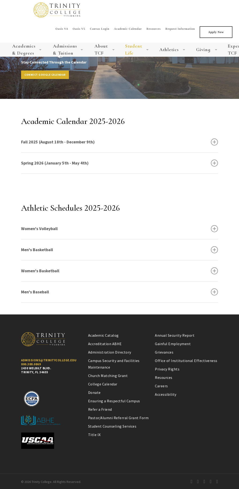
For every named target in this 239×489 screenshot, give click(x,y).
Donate (94, 392)
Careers (161, 386)
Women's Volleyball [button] (119, 228)
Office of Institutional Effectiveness (186, 360)
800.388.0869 (31, 364)
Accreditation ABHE (105, 343)
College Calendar (102, 384)
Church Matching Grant (108, 375)
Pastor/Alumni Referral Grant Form (118, 417)
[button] (45, 75)
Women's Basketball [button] (119, 270)
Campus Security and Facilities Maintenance (114, 364)
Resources (163, 377)
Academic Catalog (103, 335)
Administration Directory (109, 352)
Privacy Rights (167, 369)
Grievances (164, 352)
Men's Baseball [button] (119, 291)
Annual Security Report (174, 335)
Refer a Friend (100, 409)
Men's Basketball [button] (119, 249)
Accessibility (165, 394)
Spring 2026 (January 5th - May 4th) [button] (119, 163)
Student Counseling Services (112, 426)
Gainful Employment (173, 343)
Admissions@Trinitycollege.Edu (49, 360)
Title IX (94, 434)
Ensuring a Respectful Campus (114, 401)
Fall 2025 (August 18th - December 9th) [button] (119, 142)
